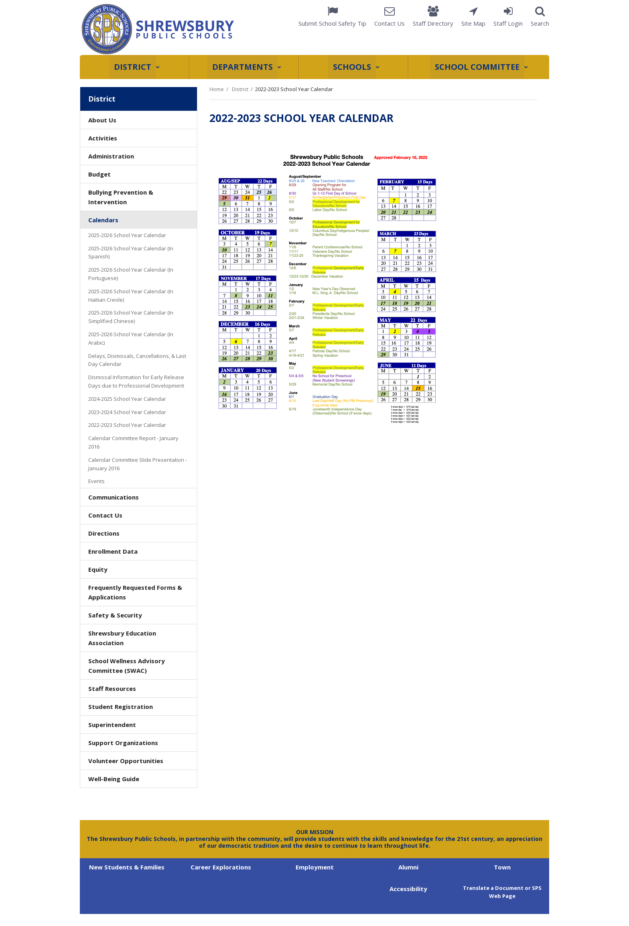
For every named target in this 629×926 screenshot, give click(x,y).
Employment (315, 867)
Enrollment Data (113, 551)
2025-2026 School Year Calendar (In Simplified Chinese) (130, 317)
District (240, 89)
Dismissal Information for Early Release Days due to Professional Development (136, 381)
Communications (113, 497)
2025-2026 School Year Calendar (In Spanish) (130, 252)
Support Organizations (123, 743)
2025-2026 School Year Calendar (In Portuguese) (130, 274)
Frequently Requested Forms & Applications (135, 592)
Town (502, 867)
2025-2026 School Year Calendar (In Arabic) (130, 338)
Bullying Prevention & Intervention (120, 197)
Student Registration (120, 707)
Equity (98, 569)
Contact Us (105, 515)
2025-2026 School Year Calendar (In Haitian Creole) (130, 295)
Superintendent (112, 725)
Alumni (408, 867)
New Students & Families (126, 867)
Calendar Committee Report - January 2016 (133, 444)
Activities (102, 138)
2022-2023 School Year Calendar (127, 424)
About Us (102, 120)
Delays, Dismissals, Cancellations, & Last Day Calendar (137, 360)
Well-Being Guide (113, 779)
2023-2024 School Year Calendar (127, 412)
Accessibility (408, 889)
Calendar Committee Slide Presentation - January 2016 (137, 465)
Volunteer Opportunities (125, 761)
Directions (104, 533)
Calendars (103, 220)
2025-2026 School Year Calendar (127, 235)
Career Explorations (221, 867)
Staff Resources (112, 688)
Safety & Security (115, 615)
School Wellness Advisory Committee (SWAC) (126, 665)
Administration (111, 156)
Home (216, 89)
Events (96, 481)
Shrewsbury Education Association (122, 640)
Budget (99, 174)
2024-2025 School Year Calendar (127, 398)
